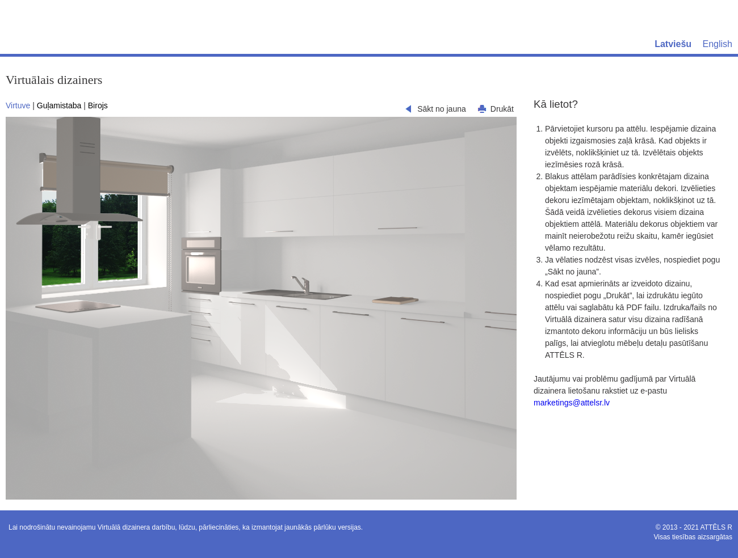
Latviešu (673, 44)
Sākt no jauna (441, 108)
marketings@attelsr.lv (572, 402)
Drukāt (502, 108)
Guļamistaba (59, 105)
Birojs (98, 105)
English (717, 44)
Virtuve (18, 105)
